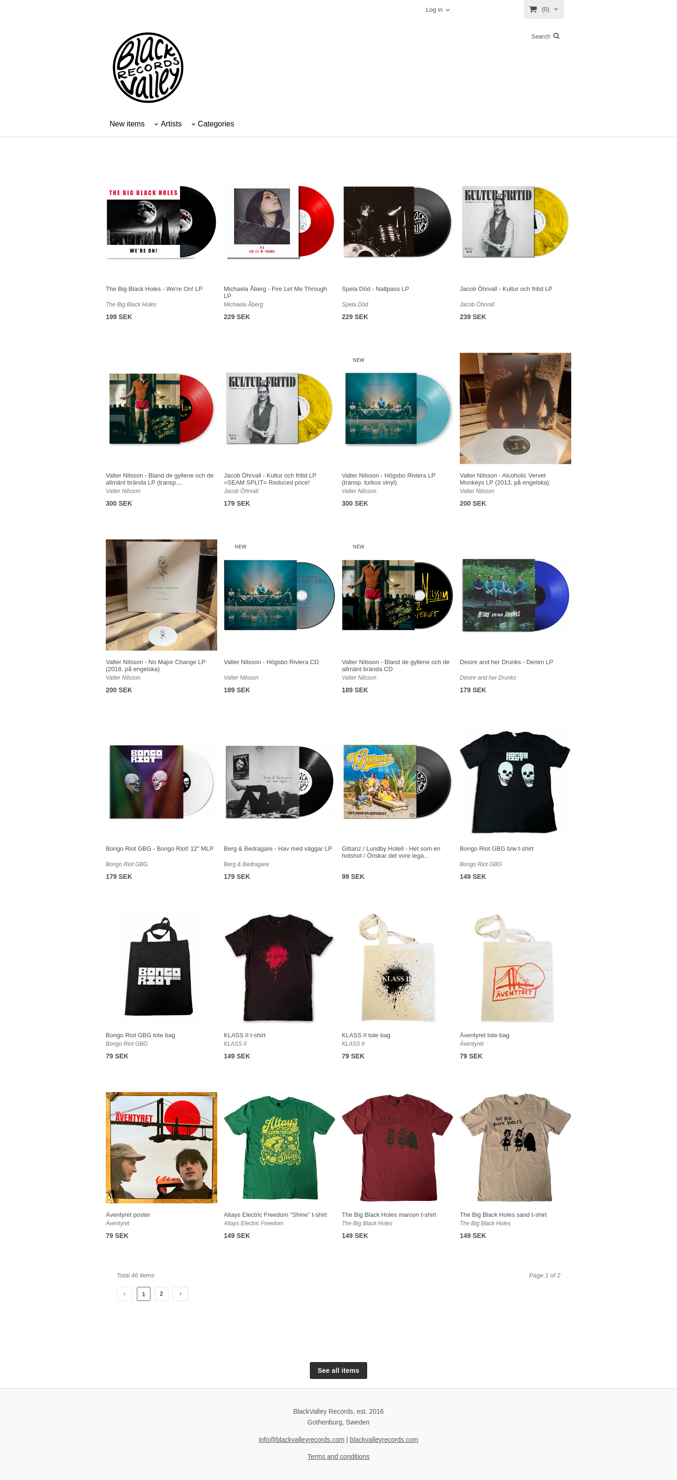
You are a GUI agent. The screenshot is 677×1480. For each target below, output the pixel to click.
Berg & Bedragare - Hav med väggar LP (278, 848)
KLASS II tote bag (366, 1035)
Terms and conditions (338, 1456)
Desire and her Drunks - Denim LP (506, 662)
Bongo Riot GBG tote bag (140, 1035)
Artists (171, 124)
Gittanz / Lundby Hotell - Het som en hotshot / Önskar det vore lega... (391, 852)
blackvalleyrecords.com (384, 1439)
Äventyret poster (128, 1214)
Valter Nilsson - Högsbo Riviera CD (271, 662)
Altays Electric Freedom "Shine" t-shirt (275, 1214)
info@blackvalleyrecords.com (301, 1439)
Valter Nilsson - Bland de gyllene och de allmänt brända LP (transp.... (160, 479)
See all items (339, 1370)
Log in (434, 9)
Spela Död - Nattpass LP (375, 288)
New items (127, 124)
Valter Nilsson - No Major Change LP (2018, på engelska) (155, 665)
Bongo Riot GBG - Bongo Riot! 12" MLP (159, 848)
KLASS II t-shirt (245, 1035)
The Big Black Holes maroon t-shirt (389, 1214)
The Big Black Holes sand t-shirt (503, 1214)
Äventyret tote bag (485, 1035)
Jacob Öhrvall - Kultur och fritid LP (506, 288)
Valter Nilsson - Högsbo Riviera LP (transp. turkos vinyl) (388, 479)
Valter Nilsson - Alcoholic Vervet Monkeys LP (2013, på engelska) (504, 479)
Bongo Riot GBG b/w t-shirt (497, 848)
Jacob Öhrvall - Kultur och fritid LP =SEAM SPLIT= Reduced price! (270, 479)
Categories (216, 124)
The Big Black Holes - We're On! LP (154, 288)
